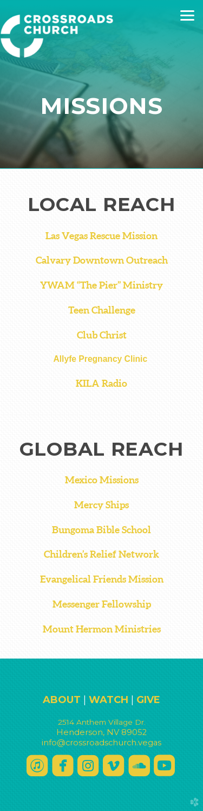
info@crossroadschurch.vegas (101, 743)
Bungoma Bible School (101, 530)
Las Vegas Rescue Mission (101, 236)
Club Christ (102, 335)
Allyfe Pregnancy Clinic (101, 358)
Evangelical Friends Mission (101, 579)
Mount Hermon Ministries (102, 629)
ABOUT (62, 700)
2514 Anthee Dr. (102, 722)
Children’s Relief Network (101, 554)
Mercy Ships (101, 505)
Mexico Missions (102, 480)
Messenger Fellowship (102, 604)
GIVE (148, 700)
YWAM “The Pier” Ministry (101, 285)
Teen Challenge (101, 310)
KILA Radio (101, 383)
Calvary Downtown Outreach (102, 260)
